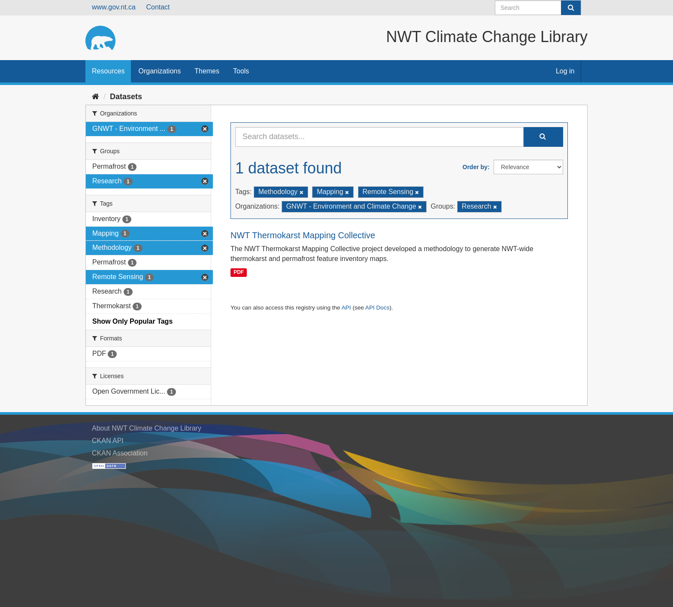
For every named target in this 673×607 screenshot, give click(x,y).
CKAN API (108, 440)
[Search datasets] (538, 7)
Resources (108, 71)
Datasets (126, 96)
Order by (475, 167)
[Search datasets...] (379, 137)
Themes (206, 71)
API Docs (377, 307)
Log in (565, 71)
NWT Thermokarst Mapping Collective (302, 235)
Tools (241, 71)
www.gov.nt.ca (114, 7)
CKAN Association (120, 453)
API (346, 307)
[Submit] (571, 7)
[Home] (95, 96)
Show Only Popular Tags (132, 321)
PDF (238, 272)
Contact (158, 7)
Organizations (159, 71)
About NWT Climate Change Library (146, 428)
